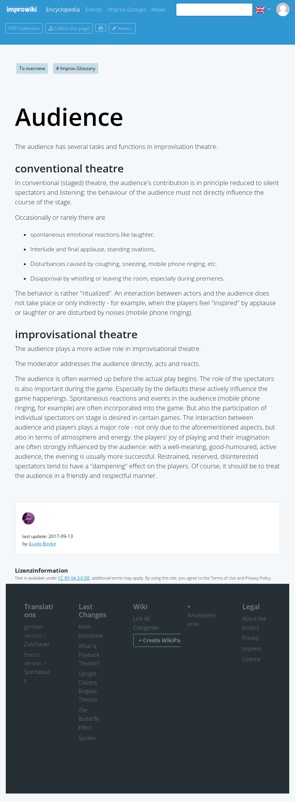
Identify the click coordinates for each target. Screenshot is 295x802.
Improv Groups (127, 9)
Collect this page (68, 28)
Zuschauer (37, 644)
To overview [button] (32, 68)
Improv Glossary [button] (75, 68)
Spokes (87, 738)
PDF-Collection (24, 28)
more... (122, 28)
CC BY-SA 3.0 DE (73, 578)
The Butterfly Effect (89, 719)
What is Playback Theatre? (89, 654)
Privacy (250, 638)
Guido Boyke (42, 543)
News (158, 9)
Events (93, 9)
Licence (251, 659)
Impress (252, 648)
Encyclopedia (63, 9)
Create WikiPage (162, 640)
